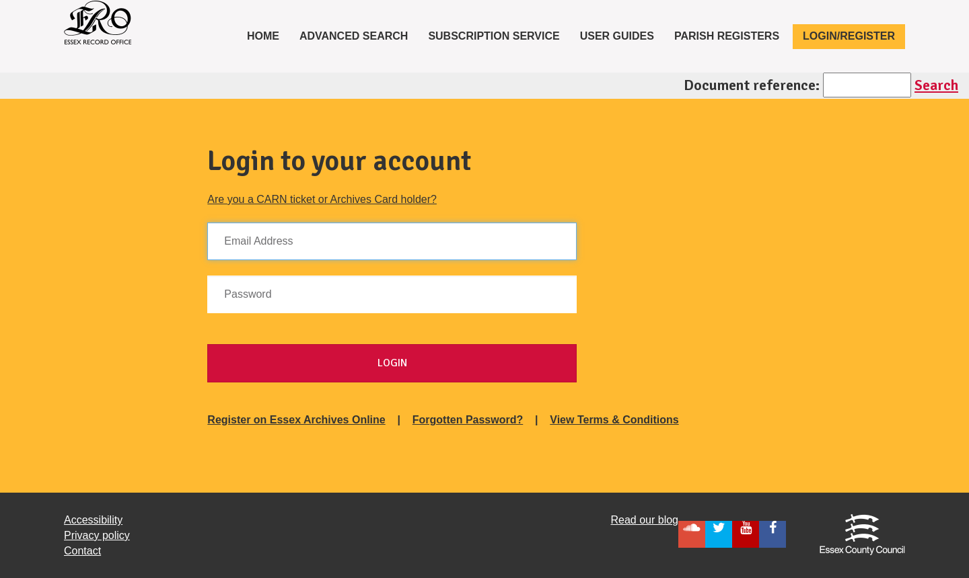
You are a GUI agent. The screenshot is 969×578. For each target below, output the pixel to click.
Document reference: (752, 85)
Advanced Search (353, 36)
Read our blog (644, 520)
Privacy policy (97, 535)
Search (936, 85)
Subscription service (493, 36)
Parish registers (726, 36)
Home (268, 35)
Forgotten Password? (467, 419)
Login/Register (849, 36)
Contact (82, 550)
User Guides (617, 36)
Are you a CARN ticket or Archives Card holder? (322, 199)
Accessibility (93, 520)
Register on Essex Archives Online (296, 419)
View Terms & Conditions (614, 419)
